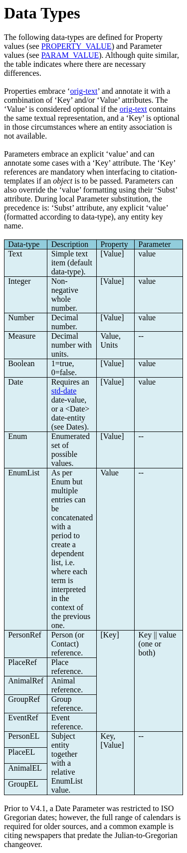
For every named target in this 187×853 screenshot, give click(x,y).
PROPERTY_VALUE (76, 46)
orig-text (83, 91)
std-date (64, 391)
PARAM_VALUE (70, 55)
